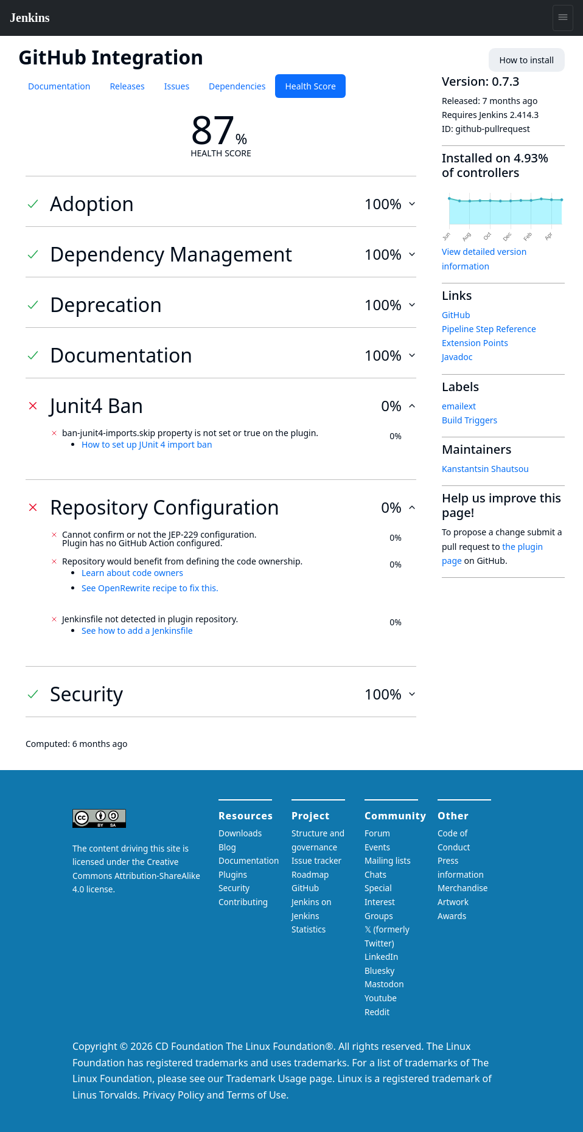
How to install (527, 60)
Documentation (59, 86)
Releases (127, 86)
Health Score (310, 86)
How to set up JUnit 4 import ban (147, 444)
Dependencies (237, 86)
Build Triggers (469, 420)
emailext (459, 406)
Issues (176, 86)
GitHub (456, 315)
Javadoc (457, 357)
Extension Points (475, 343)
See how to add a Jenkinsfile (137, 630)
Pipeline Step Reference (489, 329)
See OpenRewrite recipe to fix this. (150, 588)
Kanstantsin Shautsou (485, 468)
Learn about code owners (132, 572)
